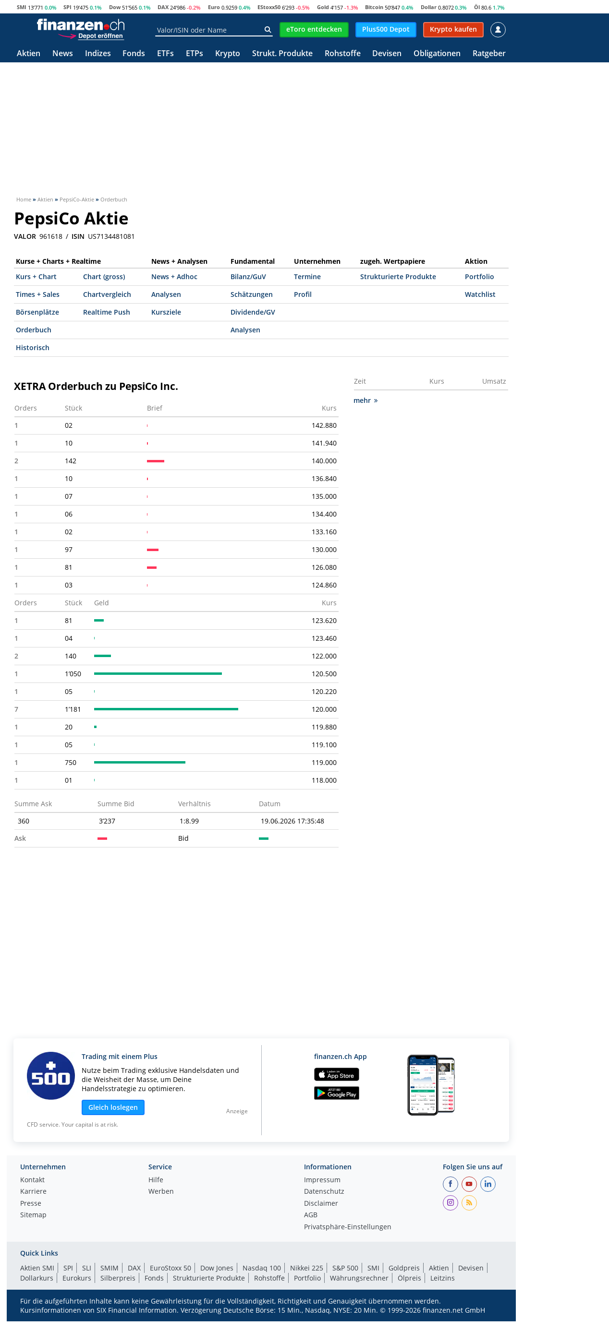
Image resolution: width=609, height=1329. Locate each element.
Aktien (28, 54)
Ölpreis (409, 1277)
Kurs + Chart (36, 276)
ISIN (78, 236)
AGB (310, 1215)
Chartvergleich (107, 294)
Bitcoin (374, 7)
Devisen (387, 54)
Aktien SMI (37, 1267)
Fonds (133, 54)
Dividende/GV (253, 312)
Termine (307, 276)
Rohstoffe (343, 54)
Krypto (227, 54)
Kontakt (32, 1180)
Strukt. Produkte (282, 54)
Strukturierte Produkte (398, 276)
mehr (365, 400)
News (62, 54)
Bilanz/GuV (248, 276)
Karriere (33, 1192)
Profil (303, 294)
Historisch (32, 347)
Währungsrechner (359, 1277)
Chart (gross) (104, 276)
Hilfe (155, 1180)
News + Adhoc (174, 276)
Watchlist (480, 294)
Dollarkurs (36, 1277)
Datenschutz (324, 1192)
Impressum (322, 1180)
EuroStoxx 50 (170, 1267)
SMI (21, 7)
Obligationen (437, 54)
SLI (86, 1267)
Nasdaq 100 (262, 1267)
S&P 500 (345, 1267)
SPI (67, 7)
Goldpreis (404, 1267)
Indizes (98, 54)
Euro (214, 7)
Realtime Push (106, 312)
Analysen (166, 294)
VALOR (25, 236)
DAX (163, 7)
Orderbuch (33, 329)
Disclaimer (321, 1204)
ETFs (165, 54)
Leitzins (442, 1277)
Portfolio (479, 276)
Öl (477, 7)
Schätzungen (252, 294)
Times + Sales (38, 294)
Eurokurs (76, 1277)
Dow (115, 7)
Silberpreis (117, 1277)
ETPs (194, 54)
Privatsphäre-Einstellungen (347, 1227)
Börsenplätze (37, 312)
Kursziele (166, 312)
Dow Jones (216, 1267)
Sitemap (33, 1215)
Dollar (429, 7)
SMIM (109, 1267)
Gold (323, 7)
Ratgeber (489, 54)
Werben (161, 1192)
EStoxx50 (268, 7)
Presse (30, 1204)
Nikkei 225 (306, 1267)
